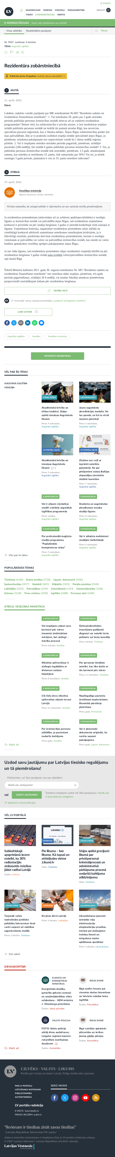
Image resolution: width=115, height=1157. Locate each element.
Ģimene (12, 593)
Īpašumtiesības (16, 584)
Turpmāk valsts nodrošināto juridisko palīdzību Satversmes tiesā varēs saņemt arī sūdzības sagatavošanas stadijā (19, 923)
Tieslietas (13, 580)
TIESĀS (29, 15)
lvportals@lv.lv (32, 1111)
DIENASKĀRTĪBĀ (76, 10)
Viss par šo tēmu (18, 555)
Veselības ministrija (30, 191)
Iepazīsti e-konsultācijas (22, 803)
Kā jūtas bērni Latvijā (54, 916)
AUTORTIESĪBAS (23, 1097)
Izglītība (59, 593)
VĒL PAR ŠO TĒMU (16, 372)
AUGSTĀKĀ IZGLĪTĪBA (15, 384)
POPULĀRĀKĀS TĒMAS (19, 568)
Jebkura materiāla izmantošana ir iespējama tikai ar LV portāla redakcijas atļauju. (50, 1137)
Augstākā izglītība (20, 46)
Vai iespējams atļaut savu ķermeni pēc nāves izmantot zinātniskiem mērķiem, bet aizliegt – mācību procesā (56, 633)
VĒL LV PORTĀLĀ (15, 815)
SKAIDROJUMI (33, 10)
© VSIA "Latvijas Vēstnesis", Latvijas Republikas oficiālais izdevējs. (41, 1141)
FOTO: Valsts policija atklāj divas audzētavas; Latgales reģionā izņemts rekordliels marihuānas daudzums (56, 1036)
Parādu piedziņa (86, 584)
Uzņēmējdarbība (89, 589)
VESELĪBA (9, 388)
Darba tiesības (38, 580)
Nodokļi (40, 584)
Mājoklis (61, 584)
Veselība (36, 336)
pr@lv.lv (38, 1115)
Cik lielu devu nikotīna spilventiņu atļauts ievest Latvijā (56, 700)
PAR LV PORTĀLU (23, 1086)
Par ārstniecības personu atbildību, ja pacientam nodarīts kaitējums (56, 733)
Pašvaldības (37, 589)
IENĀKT (107, 3)
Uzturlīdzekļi (62, 589)
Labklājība (14, 589)
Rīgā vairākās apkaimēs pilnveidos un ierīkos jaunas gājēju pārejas (92, 1032)
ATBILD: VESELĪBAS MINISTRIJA (24, 606)
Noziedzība (55, 1048)
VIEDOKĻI (60, 10)
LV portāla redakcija (29, 1105)
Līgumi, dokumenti (68, 580)
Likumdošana (102, 947)
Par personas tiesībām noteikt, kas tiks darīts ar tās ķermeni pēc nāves (93, 666)
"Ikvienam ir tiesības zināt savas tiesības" (40, 1127)
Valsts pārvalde (57, 1009)
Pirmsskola (96, 712)
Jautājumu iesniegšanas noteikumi (69, 301)
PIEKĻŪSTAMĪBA (23, 1093)
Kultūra (16, 875)
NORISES (47, 10)
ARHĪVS (61, 15)
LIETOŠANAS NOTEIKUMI (28, 1090)
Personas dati (82, 593)
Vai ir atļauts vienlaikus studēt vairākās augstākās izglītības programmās (57, 508)
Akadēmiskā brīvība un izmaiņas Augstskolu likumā (55, 464)
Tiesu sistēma (36, 593)
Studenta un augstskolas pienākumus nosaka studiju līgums (93, 508)
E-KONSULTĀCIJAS (45, 15)
